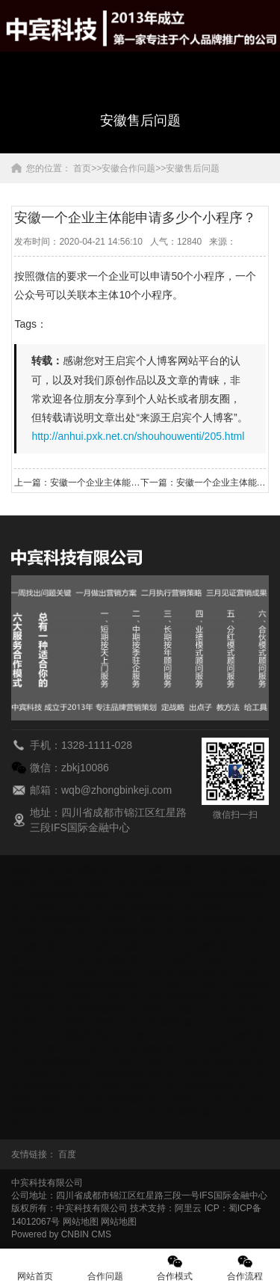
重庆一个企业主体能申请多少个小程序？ (165, 881)
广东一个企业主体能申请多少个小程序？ (147, 907)
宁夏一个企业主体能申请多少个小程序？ (174, 1022)
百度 (67, 1154)
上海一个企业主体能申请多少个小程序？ (156, 1048)
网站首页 (35, 1268)
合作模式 (175, 1268)
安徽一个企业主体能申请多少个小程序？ (91, 868)
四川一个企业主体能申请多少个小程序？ (139, 1073)
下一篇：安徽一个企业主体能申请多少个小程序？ (203, 482)
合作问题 (105, 1268)
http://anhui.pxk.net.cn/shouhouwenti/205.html (137, 436)
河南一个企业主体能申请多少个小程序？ (121, 958)
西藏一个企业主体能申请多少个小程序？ (121, 1099)
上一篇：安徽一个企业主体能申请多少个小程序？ (77, 482)
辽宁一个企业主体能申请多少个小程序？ (91, 1010)
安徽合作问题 (128, 168)
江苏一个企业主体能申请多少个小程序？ (112, 984)
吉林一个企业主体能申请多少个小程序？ (183, 997)
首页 (82, 168)
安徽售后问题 (193, 168)
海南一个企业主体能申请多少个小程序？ (130, 933)
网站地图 (81, 1221)
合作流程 (245, 1268)
